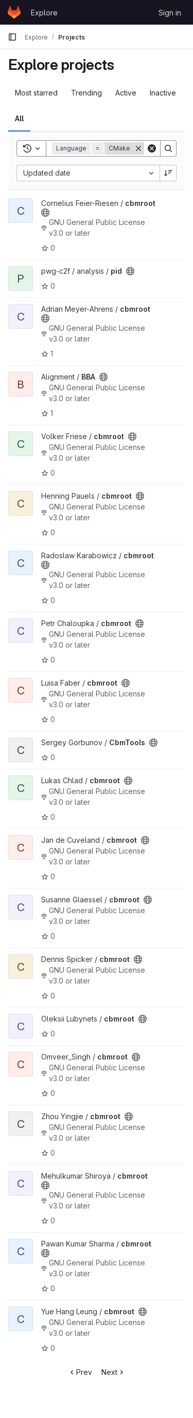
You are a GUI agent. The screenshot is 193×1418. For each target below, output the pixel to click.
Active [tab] (125, 92)
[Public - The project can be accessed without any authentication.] (45, 213)
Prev (80, 1372)
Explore (44, 12)
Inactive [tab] (163, 92)
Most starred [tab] (36, 92)
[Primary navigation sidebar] (12, 37)
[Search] (168, 148)
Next (113, 1372)
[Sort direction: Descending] (168, 173)
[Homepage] (14, 12)
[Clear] (152, 148)
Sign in (170, 12)
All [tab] (19, 118)
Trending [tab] (86, 92)
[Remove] (138, 148)
